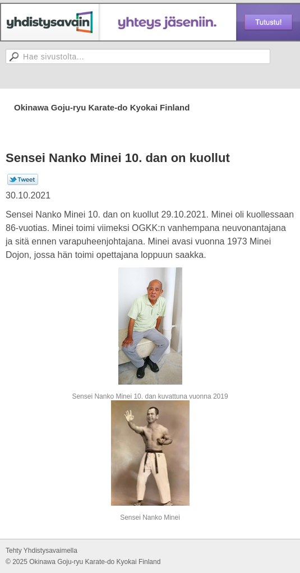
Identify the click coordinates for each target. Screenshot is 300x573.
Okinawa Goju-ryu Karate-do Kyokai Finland (102, 107)
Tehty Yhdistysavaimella (41, 550)
